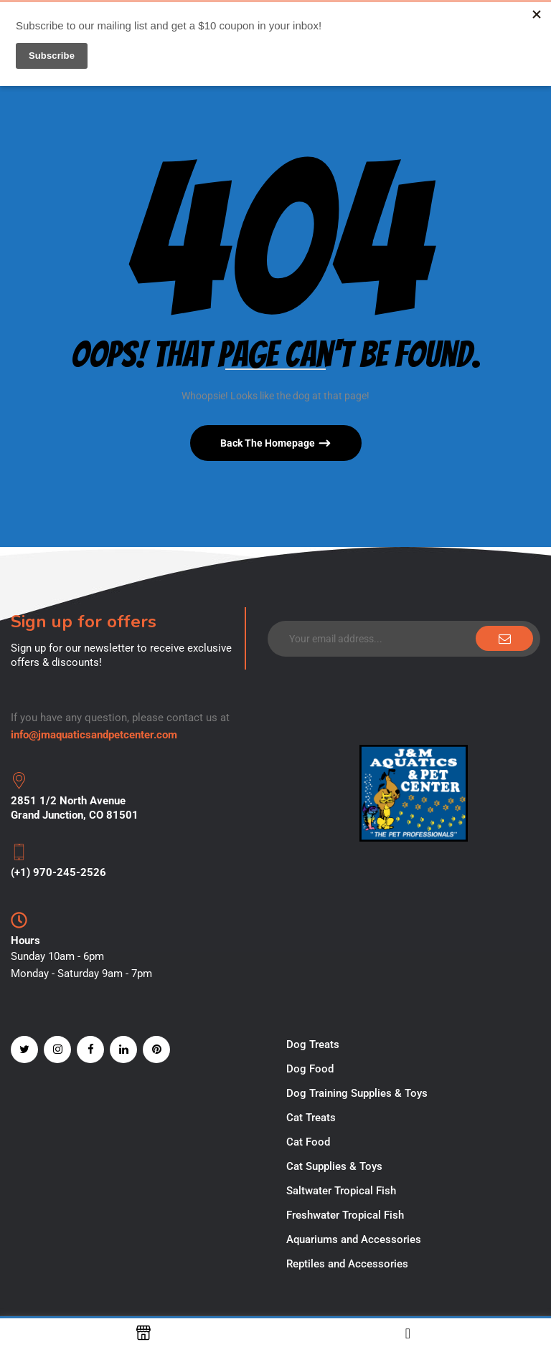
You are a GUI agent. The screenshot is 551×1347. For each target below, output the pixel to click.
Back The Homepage (268, 443)
